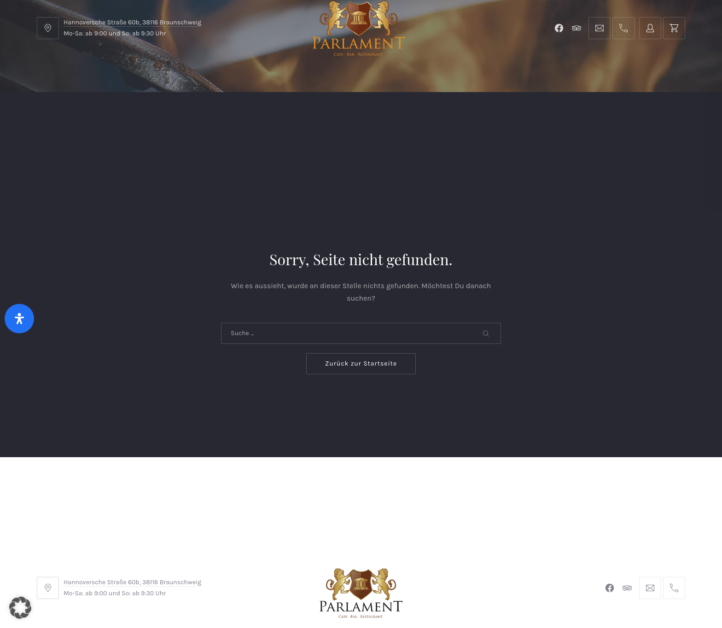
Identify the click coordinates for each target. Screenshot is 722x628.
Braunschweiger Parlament (298, 595)
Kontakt (309, 115)
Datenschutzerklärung (445, 566)
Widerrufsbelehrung (358, 566)
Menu (121, 115)
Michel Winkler (494, 595)
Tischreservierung (636, 115)
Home (65, 115)
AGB (249, 566)
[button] (20, 607)
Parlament (186, 115)
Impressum (291, 566)
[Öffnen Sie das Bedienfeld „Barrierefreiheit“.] (19, 318)
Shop (249, 115)
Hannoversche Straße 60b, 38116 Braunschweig (132, 22)
